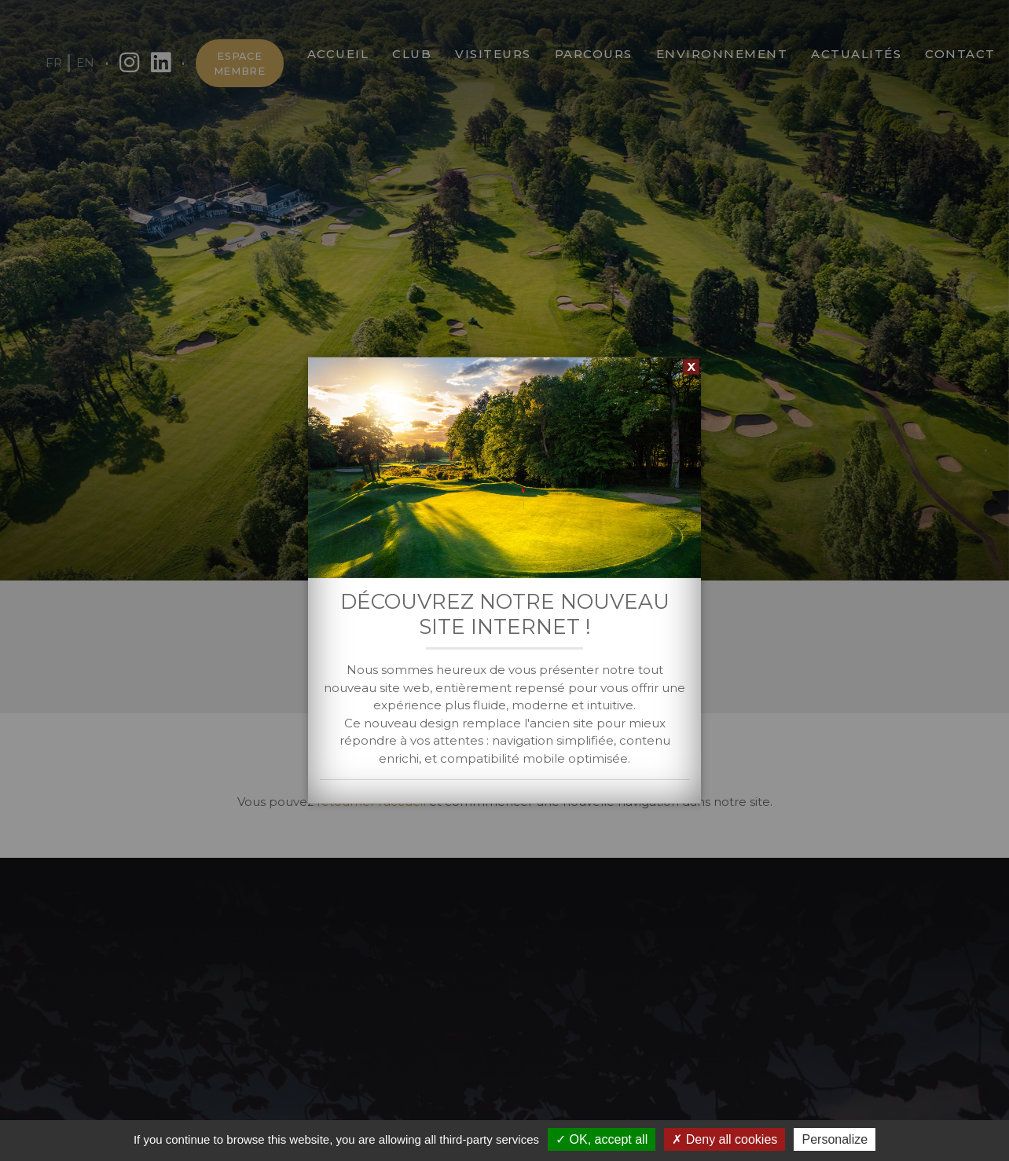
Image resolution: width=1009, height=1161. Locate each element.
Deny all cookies (724, 1139)
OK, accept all (602, 1139)
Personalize (835, 1139)
